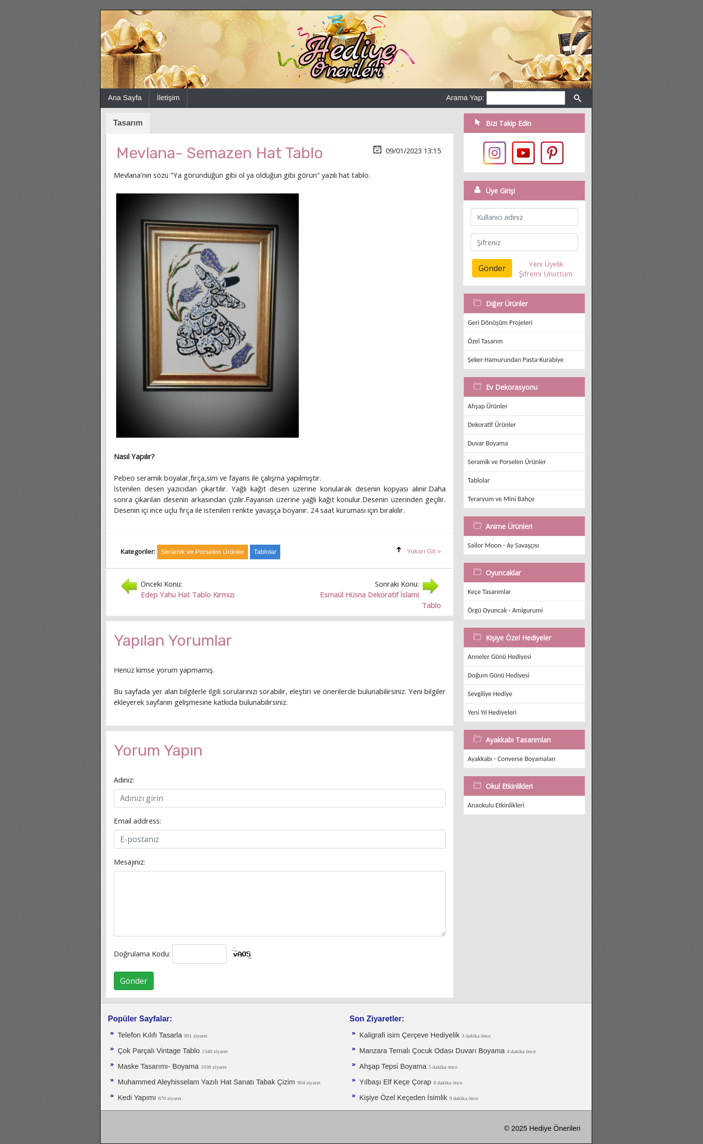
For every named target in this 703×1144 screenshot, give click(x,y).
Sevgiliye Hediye (490, 694)
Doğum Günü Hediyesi (498, 675)
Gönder (133, 980)
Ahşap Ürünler (488, 406)
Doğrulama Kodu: (142, 953)
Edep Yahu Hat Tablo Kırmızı (187, 594)
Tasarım (128, 123)
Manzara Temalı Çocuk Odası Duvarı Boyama (432, 1051)
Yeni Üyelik (546, 264)
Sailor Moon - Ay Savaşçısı (503, 545)
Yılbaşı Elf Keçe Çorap (395, 1082)
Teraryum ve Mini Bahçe (501, 499)
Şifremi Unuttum (546, 273)
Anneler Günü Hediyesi (499, 657)
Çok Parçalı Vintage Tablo (159, 1051)
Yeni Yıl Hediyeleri (492, 712)
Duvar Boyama (488, 443)
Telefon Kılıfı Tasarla (150, 1035)
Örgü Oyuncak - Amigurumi (505, 610)
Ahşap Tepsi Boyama (392, 1066)
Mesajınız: (129, 862)
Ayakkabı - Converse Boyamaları (512, 759)
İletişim (168, 97)
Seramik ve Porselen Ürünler (507, 462)
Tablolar (479, 480)
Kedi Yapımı (137, 1098)
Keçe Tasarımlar (489, 592)
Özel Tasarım (485, 341)
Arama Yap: (465, 97)
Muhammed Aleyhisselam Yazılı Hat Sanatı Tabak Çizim (206, 1082)
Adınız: (124, 779)
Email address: (137, 821)
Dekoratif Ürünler (492, 425)
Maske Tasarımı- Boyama (158, 1066)
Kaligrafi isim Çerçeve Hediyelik (409, 1035)
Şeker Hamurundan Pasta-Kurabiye (515, 360)
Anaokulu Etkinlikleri (496, 805)
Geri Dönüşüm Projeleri (500, 322)
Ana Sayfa (125, 97)
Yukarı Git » (424, 551)
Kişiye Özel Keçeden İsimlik (403, 1098)
